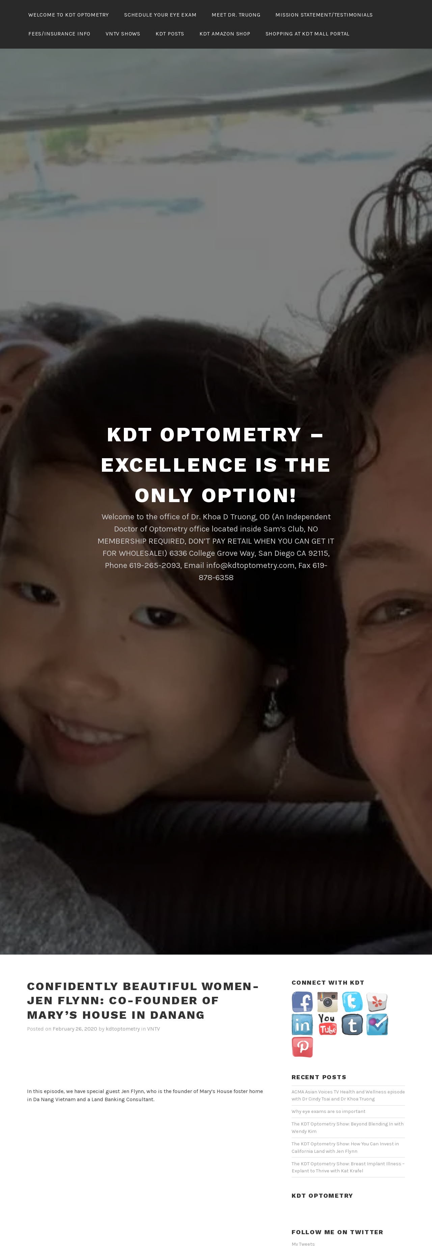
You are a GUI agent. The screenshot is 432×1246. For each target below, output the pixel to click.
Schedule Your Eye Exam (160, 14)
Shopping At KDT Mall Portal (308, 33)
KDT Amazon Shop (224, 33)
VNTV (153, 1009)
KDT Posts (170, 33)
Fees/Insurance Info (59, 33)
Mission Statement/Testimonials (324, 14)
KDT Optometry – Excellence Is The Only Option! (216, 445)
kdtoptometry (123, 1009)
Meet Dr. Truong (236, 14)
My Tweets (303, 1224)
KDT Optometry (322, 1175)
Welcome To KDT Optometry (68, 14)
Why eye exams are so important (329, 1091)
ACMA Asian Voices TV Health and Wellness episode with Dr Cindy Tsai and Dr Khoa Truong (348, 1075)
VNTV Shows (123, 33)
